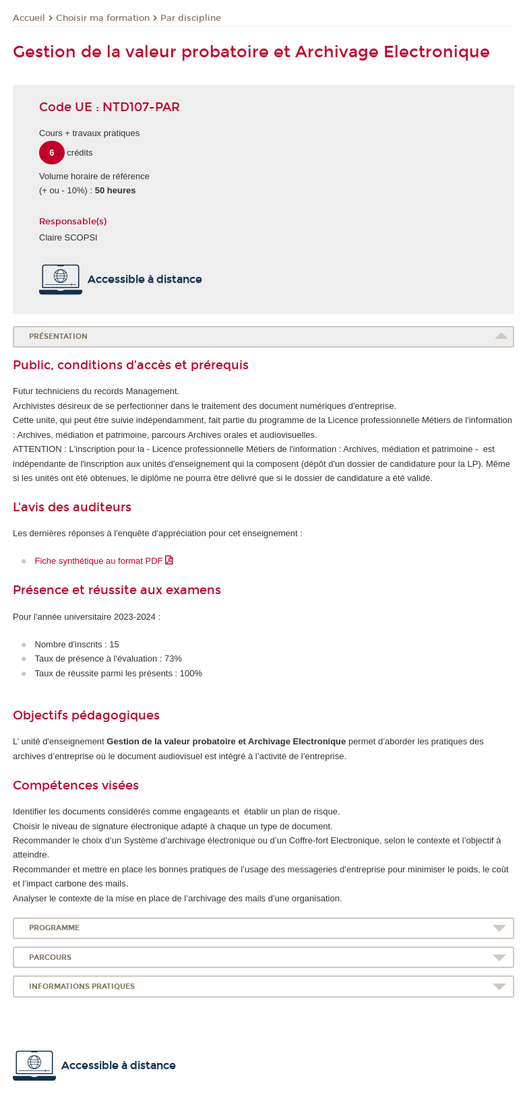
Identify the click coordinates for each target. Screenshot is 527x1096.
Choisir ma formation (103, 18)
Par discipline (190, 18)
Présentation (58, 336)
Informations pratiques (82, 986)
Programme (54, 928)
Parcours (50, 957)
